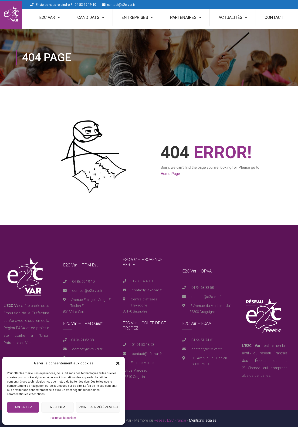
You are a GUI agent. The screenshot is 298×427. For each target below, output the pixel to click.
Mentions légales (203, 416)
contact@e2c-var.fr (121, 5)
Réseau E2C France (170, 416)
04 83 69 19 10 (83, 278)
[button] (117, 363)
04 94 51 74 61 (202, 336)
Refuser (57, 407)
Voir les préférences (98, 407)
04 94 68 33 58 (202, 284)
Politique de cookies (64, 418)
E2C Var (47, 17)
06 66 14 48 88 (142, 277)
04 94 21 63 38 (82, 336)
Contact (273, 17)
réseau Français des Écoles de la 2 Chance (265, 356)
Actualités (230, 17)
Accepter (23, 407)
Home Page (170, 170)
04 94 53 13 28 (142, 341)
